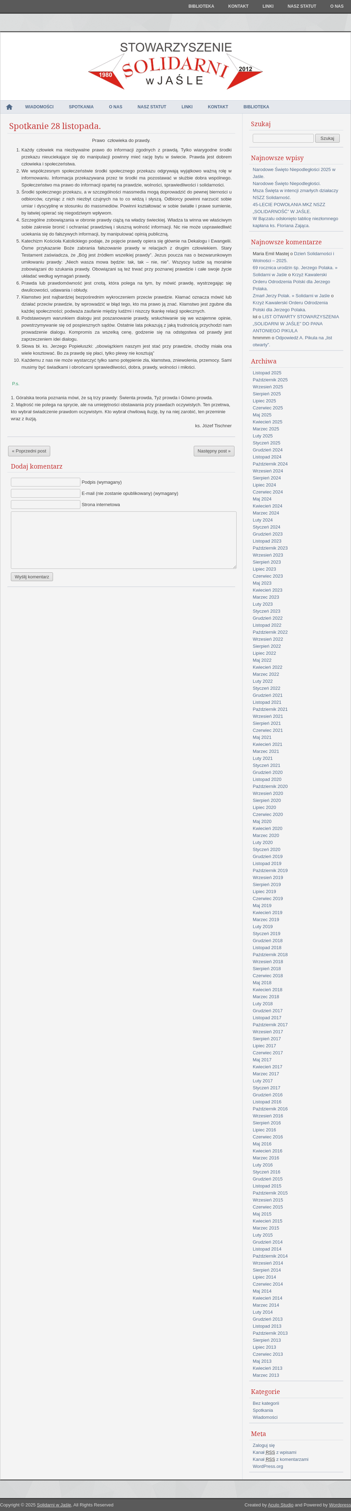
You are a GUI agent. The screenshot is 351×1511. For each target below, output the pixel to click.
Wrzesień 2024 (268, 471)
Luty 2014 (263, 1312)
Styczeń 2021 (266, 765)
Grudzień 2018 (268, 940)
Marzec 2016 (266, 1158)
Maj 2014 (262, 1291)
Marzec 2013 (266, 1375)
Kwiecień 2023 (268, 590)
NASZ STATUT (301, 6)
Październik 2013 (270, 1333)
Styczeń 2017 (266, 1087)
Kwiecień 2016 (268, 1150)
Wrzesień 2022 (268, 639)
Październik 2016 (270, 1108)
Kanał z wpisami (274, 1452)
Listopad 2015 (267, 1186)
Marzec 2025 (266, 428)
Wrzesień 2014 (268, 1263)
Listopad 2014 (267, 1249)
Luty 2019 (263, 926)
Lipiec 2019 (264, 891)
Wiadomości (39, 106)
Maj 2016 (262, 1143)
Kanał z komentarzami (281, 1459)
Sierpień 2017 (267, 1038)
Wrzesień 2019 (268, 877)
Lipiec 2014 (264, 1277)
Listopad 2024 (267, 457)
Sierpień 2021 (267, 723)
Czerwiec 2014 (268, 1284)
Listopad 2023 (267, 541)
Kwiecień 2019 (268, 912)
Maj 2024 (262, 499)
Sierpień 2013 (267, 1340)
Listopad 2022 (267, 625)
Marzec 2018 (266, 996)
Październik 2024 (270, 464)
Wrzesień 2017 (268, 1031)
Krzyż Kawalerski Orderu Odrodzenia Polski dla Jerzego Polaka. (291, 281)
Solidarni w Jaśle (54, 1504)
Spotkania (81, 106)
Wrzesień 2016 (268, 1115)
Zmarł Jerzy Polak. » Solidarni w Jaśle (291, 295)
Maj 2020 (262, 821)
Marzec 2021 (266, 751)
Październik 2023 (270, 548)
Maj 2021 (262, 737)
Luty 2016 (263, 1165)
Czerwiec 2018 (268, 975)
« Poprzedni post (29, 451)
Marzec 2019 (266, 919)
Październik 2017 (270, 1024)
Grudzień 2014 (268, 1242)
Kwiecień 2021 (268, 744)
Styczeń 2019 (266, 933)
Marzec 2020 (266, 835)
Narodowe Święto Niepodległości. (287, 183)
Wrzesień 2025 (268, 386)
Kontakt (238, 6)
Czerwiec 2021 (268, 730)
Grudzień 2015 (268, 1179)
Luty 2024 (263, 520)
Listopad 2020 (267, 779)
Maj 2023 (262, 583)
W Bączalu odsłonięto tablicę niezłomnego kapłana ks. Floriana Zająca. (295, 222)
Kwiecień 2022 (268, 667)
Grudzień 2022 (268, 618)
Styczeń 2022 (266, 688)
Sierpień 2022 (267, 646)
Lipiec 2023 (264, 569)
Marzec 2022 (266, 674)
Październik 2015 (270, 1193)
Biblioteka (201, 6)
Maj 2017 (262, 1059)
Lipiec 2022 (264, 653)
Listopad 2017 (267, 1017)
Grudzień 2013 (268, 1319)
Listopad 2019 (267, 863)
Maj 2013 (262, 1361)
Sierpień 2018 (267, 968)
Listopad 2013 (267, 1326)
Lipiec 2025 (264, 400)
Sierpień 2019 (267, 884)
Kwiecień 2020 (268, 828)
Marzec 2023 (266, 597)
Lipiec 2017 (264, 1045)
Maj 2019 (262, 905)
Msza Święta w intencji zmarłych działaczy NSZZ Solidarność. (295, 194)
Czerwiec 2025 (268, 407)
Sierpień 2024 (267, 478)
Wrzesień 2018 (268, 961)
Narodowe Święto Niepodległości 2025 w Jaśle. (294, 173)
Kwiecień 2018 (268, 989)
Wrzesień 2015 (268, 1200)
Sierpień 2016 (267, 1122)
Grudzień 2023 (268, 534)
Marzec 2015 (266, 1228)
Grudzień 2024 (268, 449)
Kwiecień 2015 (268, 1221)
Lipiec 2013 (264, 1347)
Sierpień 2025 (267, 393)
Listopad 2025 (267, 372)
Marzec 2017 (266, 1073)
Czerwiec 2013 (268, 1354)
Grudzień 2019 (268, 856)
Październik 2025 (270, 379)
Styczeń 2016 (266, 1172)
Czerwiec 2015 (268, 1207)
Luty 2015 (263, 1235)
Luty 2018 (263, 1003)
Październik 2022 (270, 632)
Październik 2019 (270, 870)
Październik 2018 (270, 954)
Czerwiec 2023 (268, 576)
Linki (268, 6)
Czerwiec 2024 (268, 492)
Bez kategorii (266, 1403)
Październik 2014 (270, 1256)
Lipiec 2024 (264, 485)
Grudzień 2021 (268, 695)
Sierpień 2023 (267, 562)
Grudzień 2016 (268, 1094)
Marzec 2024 (266, 513)
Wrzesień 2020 (268, 793)
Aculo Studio (280, 1504)
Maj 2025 (262, 414)
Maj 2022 (262, 660)
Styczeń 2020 (266, 849)
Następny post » (214, 451)
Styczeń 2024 (266, 527)
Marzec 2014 (266, 1305)
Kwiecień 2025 (268, 421)
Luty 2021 (263, 758)
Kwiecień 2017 (268, 1066)
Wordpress (340, 1504)
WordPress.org (268, 1466)
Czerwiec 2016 (268, 1136)
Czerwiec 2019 (268, 898)
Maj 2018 (262, 982)
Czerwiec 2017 (268, 1052)
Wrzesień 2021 (268, 716)
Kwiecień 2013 (268, 1368)
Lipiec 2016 (264, 1129)
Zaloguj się (264, 1445)
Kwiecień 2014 (268, 1298)
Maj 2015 (262, 1214)
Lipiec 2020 (264, 807)
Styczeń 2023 (266, 611)
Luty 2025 (263, 435)
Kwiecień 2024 (268, 506)
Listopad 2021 (267, 702)
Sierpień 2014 (267, 1270)
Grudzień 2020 (268, 772)
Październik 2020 (270, 786)
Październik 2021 (270, 709)
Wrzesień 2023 (268, 555)
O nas (337, 6)
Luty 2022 (263, 681)
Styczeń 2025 (266, 442)
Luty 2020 (263, 842)
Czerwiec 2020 (268, 814)
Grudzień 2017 (268, 1010)
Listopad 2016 (267, 1101)
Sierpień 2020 (267, 800)
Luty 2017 (263, 1080)
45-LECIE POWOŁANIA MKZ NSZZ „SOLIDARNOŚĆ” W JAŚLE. (289, 208)
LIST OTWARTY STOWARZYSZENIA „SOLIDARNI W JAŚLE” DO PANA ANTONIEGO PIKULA (296, 323)
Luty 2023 (263, 604)
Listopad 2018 (267, 947)
